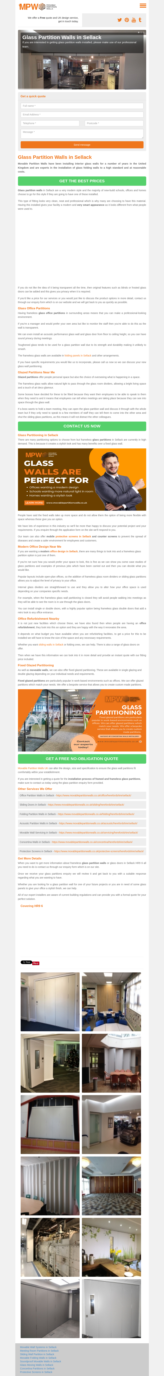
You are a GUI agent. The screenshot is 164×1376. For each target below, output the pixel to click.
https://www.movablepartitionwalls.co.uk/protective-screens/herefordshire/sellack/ (99, 851)
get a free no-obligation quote (82, 758)
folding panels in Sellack (78, 355)
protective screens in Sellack (73, 536)
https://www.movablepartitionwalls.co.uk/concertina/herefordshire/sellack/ (92, 842)
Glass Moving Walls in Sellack (36, 1365)
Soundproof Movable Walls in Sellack (40, 1361)
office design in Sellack (64, 551)
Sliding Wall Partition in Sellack (37, 1354)
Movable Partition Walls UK (33, 768)
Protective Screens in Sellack (36, 1372)
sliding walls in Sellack (51, 644)
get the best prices (82, 181)
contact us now (82, 426)
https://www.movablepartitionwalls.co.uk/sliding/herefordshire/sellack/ (86, 804)
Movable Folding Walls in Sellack (38, 1357)
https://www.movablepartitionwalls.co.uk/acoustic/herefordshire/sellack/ (98, 823)
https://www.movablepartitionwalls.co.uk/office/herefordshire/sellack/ (93, 795)
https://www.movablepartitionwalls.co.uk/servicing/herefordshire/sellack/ (98, 832)
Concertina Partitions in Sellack (37, 1368)
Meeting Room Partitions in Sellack (39, 1350)
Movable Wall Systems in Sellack (38, 1347)
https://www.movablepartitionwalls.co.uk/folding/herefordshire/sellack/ (96, 814)
